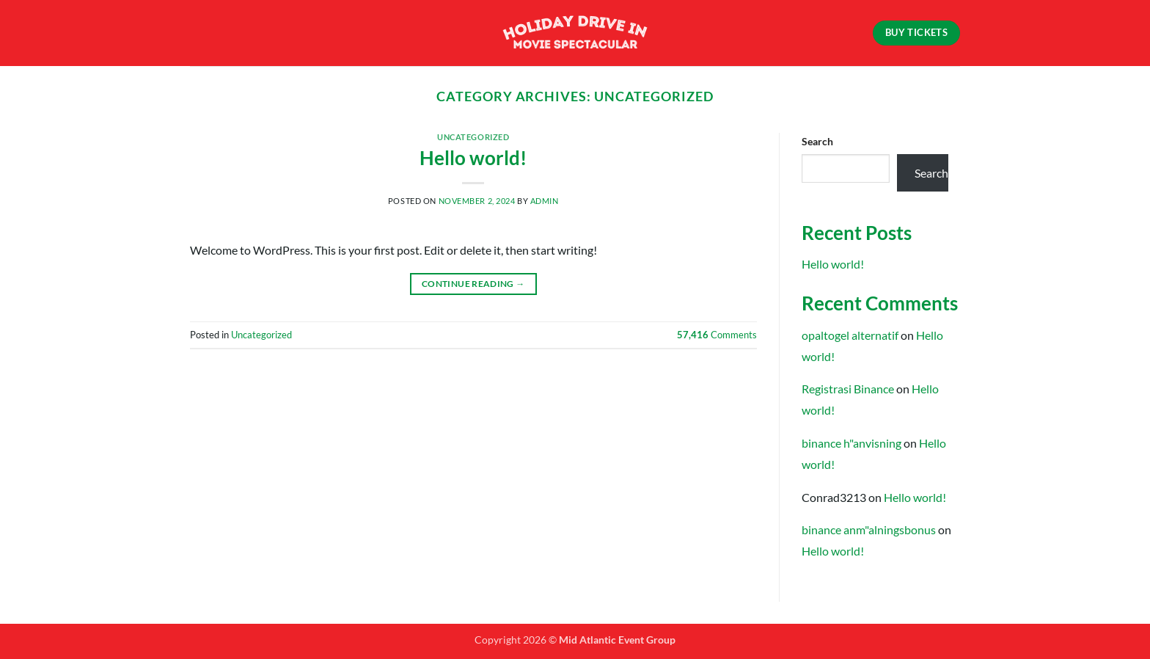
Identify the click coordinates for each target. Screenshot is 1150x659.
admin (544, 200)
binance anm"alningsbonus (869, 529)
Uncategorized (473, 137)
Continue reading (473, 284)
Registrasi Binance (848, 389)
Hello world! (473, 158)
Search (817, 141)
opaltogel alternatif (850, 335)
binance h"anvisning (851, 443)
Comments (717, 335)
